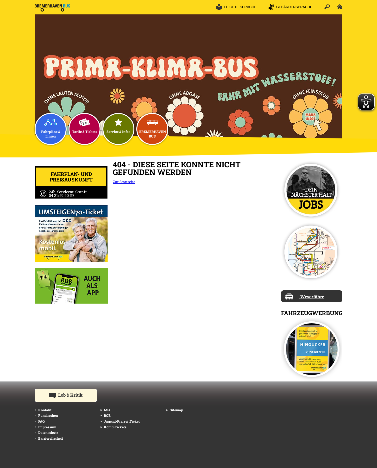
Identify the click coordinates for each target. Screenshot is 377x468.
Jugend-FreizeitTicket (122, 421)
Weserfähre (304, 296)
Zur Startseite (124, 181)
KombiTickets (115, 427)
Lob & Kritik (73, 394)
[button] (236, 7)
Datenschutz (48, 432)
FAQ (41, 421)
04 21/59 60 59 (61, 195)
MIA (107, 410)
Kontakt (44, 410)
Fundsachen (48, 415)
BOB (107, 415)
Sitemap (176, 410)
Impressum (47, 427)
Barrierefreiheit (50, 438)
